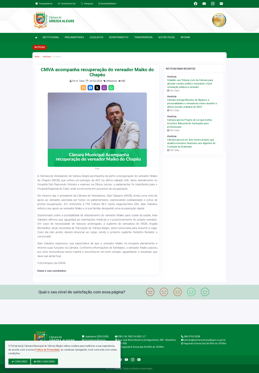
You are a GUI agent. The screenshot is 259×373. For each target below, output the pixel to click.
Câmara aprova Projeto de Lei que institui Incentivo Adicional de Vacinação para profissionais (189, 123)
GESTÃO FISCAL (166, 37)
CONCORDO (19, 361)
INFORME (185, 37)
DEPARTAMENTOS (119, 37)
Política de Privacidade (47, 349)
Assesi (117, 368)
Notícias (46, 56)
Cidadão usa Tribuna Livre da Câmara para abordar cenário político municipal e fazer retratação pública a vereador (190, 84)
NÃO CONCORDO (44, 361)
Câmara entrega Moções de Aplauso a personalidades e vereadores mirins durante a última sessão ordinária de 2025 (192, 103)
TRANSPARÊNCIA (143, 37)
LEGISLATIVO (96, 37)
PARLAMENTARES (74, 37)
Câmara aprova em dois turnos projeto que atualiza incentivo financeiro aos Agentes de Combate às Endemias (191, 143)
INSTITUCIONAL (51, 37)
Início (37, 56)
